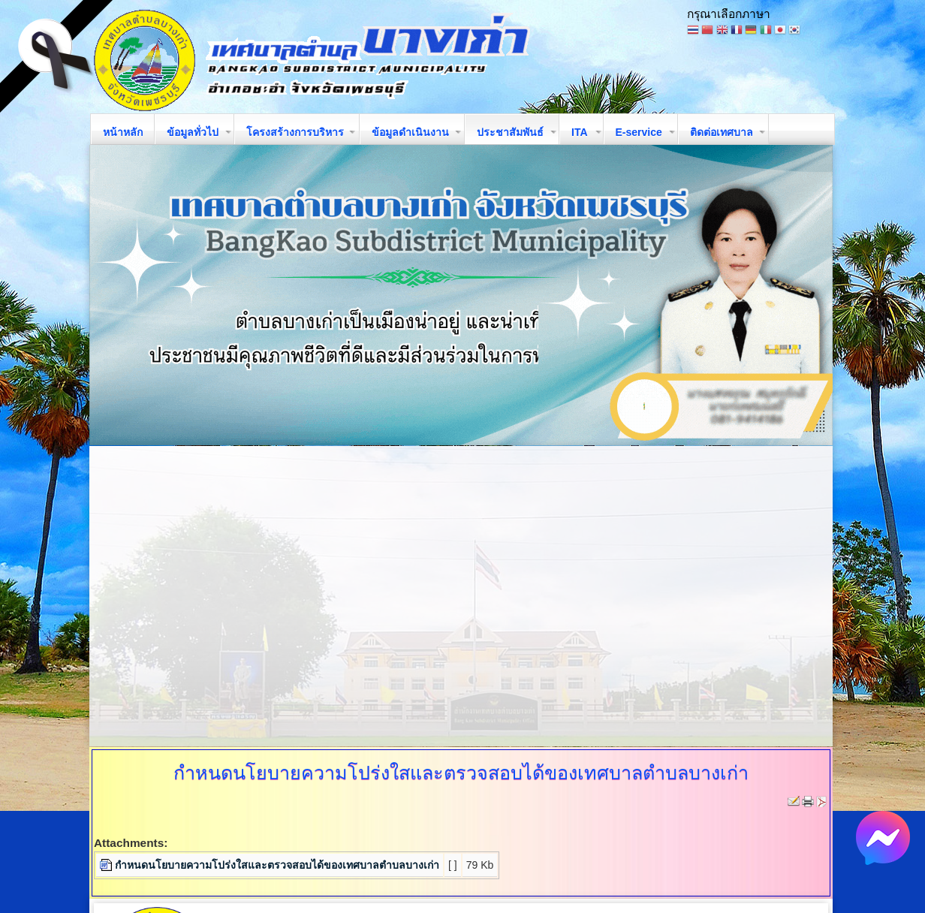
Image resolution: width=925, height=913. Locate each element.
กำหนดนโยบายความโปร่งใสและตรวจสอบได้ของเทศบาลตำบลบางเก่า (277, 865)
